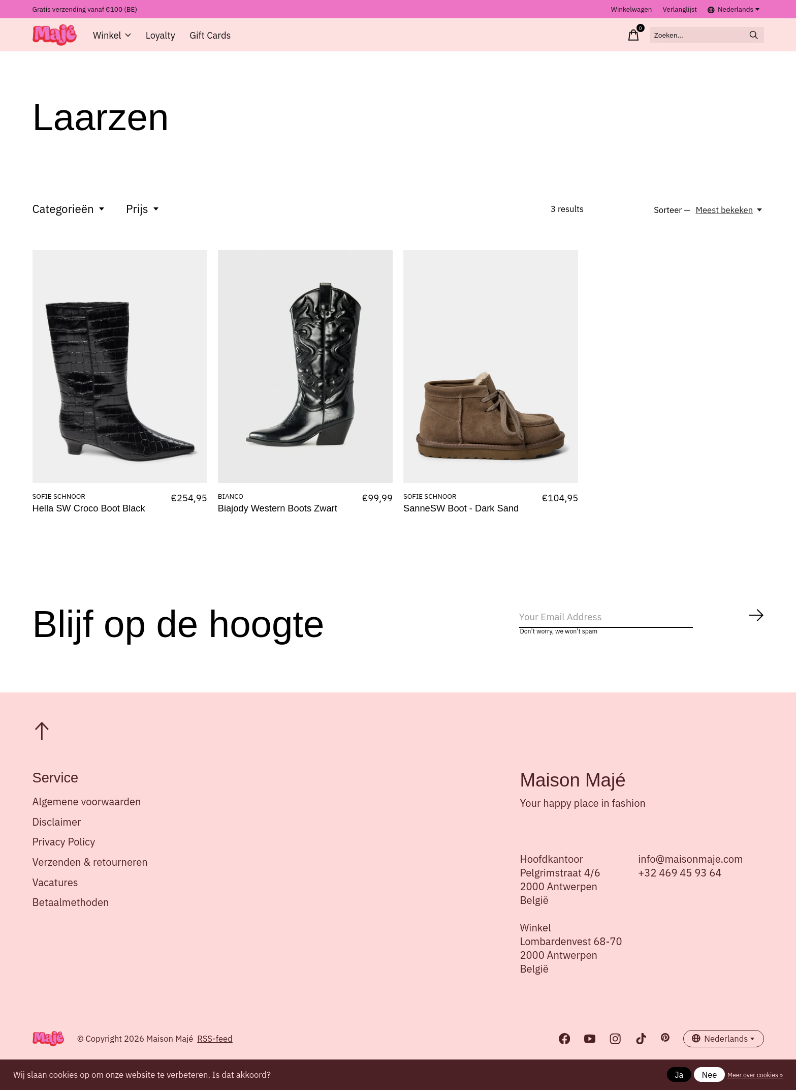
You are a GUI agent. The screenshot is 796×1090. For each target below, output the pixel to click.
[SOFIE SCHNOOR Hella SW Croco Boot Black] (120, 375)
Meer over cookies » (755, 1075)
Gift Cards (208, 39)
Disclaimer (57, 836)
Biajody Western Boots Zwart (277, 517)
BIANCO (230, 504)
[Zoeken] (695, 39)
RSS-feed (215, 1052)
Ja (679, 1074)
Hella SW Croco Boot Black (89, 517)
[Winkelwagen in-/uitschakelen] (608, 39)
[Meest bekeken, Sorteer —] (730, 219)
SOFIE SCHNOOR (59, 504)
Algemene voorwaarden (87, 816)
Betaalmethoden (71, 916)
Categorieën (69, 217)
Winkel (113, 39)
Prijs (143, 217)
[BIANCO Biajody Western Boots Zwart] (305, 375)
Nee (709, 1074)
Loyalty (160, 39)
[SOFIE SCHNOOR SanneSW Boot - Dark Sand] (490, 375)
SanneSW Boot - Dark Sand (461, 517)
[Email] (642, 628)
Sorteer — (672, 219)
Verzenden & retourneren (90, 876)
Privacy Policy (64, 856)
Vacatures (55, 896)
